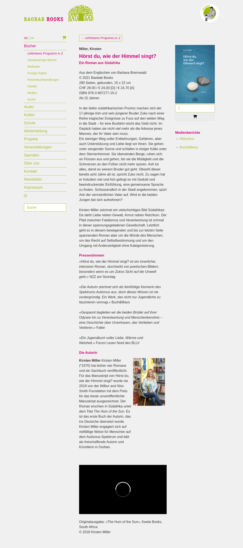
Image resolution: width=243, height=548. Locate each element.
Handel (32, 91)
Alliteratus (186, 144)
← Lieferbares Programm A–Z (100, 43)
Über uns (31, 168)
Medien (32, 98)
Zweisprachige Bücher (42, 65)
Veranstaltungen (38, 152)
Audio (29, 112)
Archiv (31, 104)
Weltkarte (33, 71)
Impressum (33, 192)
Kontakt (30, 176)
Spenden (31, 160)
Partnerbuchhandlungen (43, 84)
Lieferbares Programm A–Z (45, 58)
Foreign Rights (37, 78)
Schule (30, 128)
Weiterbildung (35, 136)
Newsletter (33, 184)
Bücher (30, 51)
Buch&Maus (189, 152)
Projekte (31, 144)
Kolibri (29, 120)
